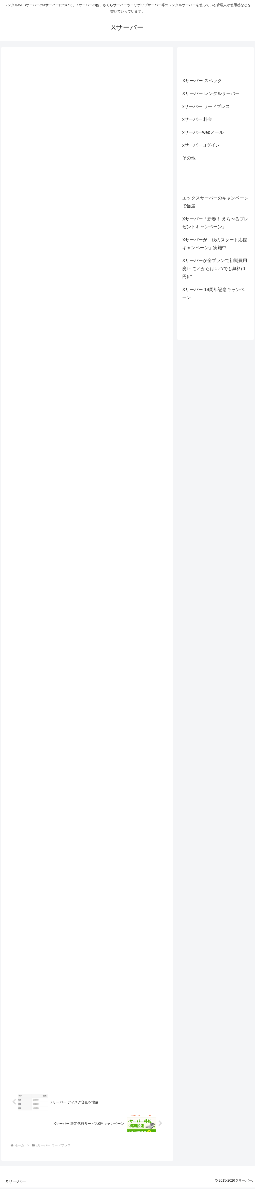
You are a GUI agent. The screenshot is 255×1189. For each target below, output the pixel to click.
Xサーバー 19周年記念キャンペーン (213, 293)
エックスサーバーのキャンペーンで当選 (215, 202)
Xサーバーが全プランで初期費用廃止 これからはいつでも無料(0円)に (214, 268)
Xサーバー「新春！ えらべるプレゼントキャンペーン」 (215, 222)
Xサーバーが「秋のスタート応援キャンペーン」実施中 (214, 243)
